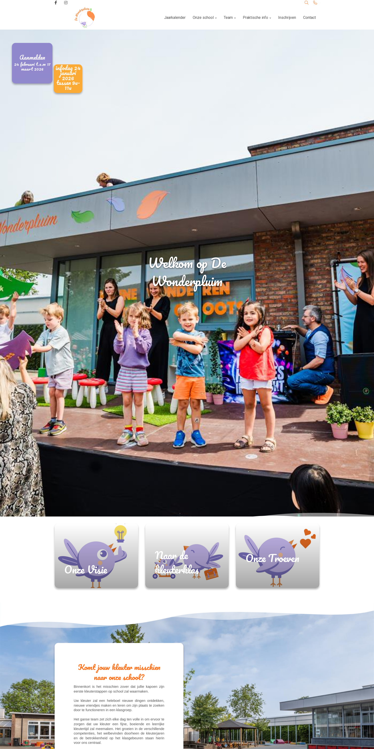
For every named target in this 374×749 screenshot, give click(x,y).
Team (228, 17)
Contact (309, 17)
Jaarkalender (175, 17)
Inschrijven (287, 17)
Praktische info (255, 17)
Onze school (203, 17)
